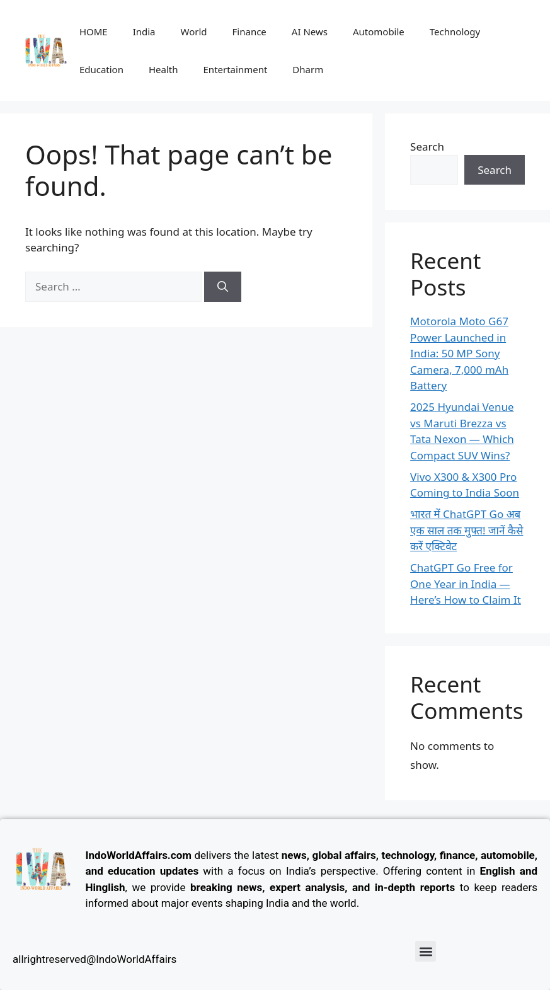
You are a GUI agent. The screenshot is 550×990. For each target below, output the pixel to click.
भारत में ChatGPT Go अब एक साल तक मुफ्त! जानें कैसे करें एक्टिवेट (466, 530)
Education (101, 69)
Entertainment (235, 69)
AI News (310, 31)
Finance (249, 31)
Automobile (378, 31)
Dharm (307, 69)
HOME (93, 31)
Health (163, 69)
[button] (425, 951)
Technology (455, 31)
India (144, 31)
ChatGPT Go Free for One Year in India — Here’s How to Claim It (465, 583)
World (194, 31)
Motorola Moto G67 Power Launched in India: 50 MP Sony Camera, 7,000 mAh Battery (459, 353)
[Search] (222, 287)
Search (427, 146)
